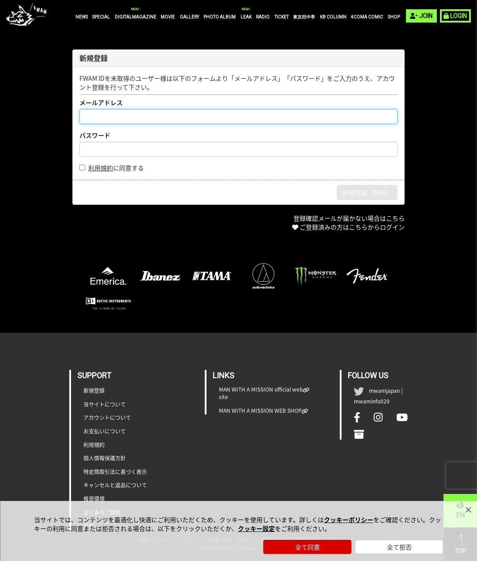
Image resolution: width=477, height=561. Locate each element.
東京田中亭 (304, 17)
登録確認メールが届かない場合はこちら (349, 218)
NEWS (81, 17)
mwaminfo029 (372, 401)
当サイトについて (104, 404)
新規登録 (94, 391)
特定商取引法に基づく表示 (115, 472)
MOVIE (168, 17)
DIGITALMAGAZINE (135, 16)
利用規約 (100, 167)
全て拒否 (399, 546)
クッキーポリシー (348, 519)
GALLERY (189, 17)
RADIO (263, 17)
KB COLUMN (333, 17)
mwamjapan (384, 391)
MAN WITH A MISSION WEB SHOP (260, 410)
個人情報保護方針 (104, 458)
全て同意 (307, 546)
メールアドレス (101, 102)
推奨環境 (94, 499)
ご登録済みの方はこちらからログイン (352, 226)
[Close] (468, 510)
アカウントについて (107, 418)
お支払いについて (104, 431)
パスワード (94, 135)
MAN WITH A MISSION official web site (261, 393)
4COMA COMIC (367, 17)
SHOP (394, 17)
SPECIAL (101, 17)
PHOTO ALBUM (219, 17)
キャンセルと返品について (115, 485)
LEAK (246, 16)
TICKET (281, 17)
